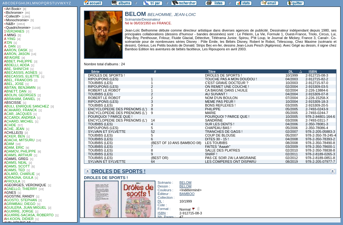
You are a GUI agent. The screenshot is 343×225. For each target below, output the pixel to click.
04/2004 (292, 94)
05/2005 (292, 109)
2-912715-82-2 (317, 79)
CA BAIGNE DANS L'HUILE (226, 90)
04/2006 (292, 124)
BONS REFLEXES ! (220, 105)
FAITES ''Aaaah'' (217, 146)
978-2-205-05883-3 (320, 131)
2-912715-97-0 (317, 83)
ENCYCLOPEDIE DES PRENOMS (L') (117, 109)
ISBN (313, 71)
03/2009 (292, 146)
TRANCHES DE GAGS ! (224, 131)
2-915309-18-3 (317, 101)
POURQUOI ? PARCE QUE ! (110, 116)
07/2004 (292, 98)
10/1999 (292, 75)
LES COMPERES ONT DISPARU (230, 161)
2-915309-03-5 (317, 86)
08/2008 (292, 143)
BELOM (185, 182)
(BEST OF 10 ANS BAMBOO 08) (176, 143)
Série (95, 71)
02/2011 (292, 154)
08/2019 (292, 161)
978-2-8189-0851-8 (320, 158)
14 (153, 120)
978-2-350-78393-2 (320, 139)
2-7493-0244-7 (317, 113)
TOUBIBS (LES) (100, 83)
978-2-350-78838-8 (320, 150)
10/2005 (292, 116)
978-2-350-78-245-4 (321, 135)
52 (153, 131)
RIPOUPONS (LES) (103, 79)
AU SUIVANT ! (216, 94)
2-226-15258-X (317, 98)
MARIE (210, 113)
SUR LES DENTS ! (219, 124)
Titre (212, 71)
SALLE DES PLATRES (222, 150)
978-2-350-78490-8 (320, 143)
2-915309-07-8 (317, 94)
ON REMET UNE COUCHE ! (227, 86)
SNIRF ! (211, 154)
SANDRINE (214, 120)
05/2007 (292, 135)
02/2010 (292, 150)
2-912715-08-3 (317, 75)
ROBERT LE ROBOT (104, 90)
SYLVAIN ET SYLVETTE (106, 131)
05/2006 (292, 128)
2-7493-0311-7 (317, 120)
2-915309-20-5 (317, 105)
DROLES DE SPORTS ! (106, 75)
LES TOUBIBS (216, 143)
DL (291, 71)
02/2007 (292, 131)
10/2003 (292, 83)
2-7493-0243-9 (317, 109)
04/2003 (292, 79)
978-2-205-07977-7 (320, 161)
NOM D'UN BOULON (221, 98)
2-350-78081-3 (317, 124)
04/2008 (292, 139)
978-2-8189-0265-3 (320, 154)
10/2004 (292, 101)
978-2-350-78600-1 (320, 146)
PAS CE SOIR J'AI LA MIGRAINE (230, 158)
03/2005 (292, 105)
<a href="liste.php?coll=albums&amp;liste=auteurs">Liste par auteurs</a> (39, 111)
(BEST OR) (159, 158)
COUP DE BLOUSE (220, 135)
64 (153, 161)
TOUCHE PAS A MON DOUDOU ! (231, 79)
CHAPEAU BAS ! (218, 128)
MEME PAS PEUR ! (220, 101)
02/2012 (292, 158)
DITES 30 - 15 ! (217, 139)
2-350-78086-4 (317, 128)
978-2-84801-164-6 (320, 116)
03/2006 (292, 120)
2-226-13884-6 (317, 90)
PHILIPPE (213, 109)
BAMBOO (186, 194)
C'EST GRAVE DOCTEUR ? (226, 83)
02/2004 (292, 86)
